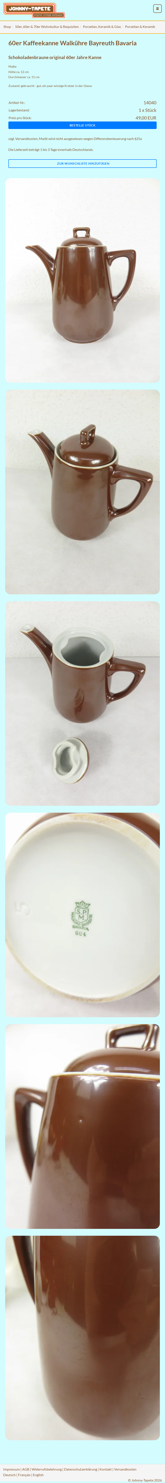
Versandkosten (26, 139)
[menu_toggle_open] (157, 8)
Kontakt (105, 1469)
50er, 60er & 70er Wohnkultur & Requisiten (47, 26)
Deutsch (9, 1475)
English (38, 1475)
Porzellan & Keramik (140, 26)
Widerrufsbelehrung (47, 1469)
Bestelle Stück (83, 125)
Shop (7, 26)
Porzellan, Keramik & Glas (102, 26)
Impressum (11, 1469)
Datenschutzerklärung (80, 1469)
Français (24, 1475)
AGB (25, 1469)
